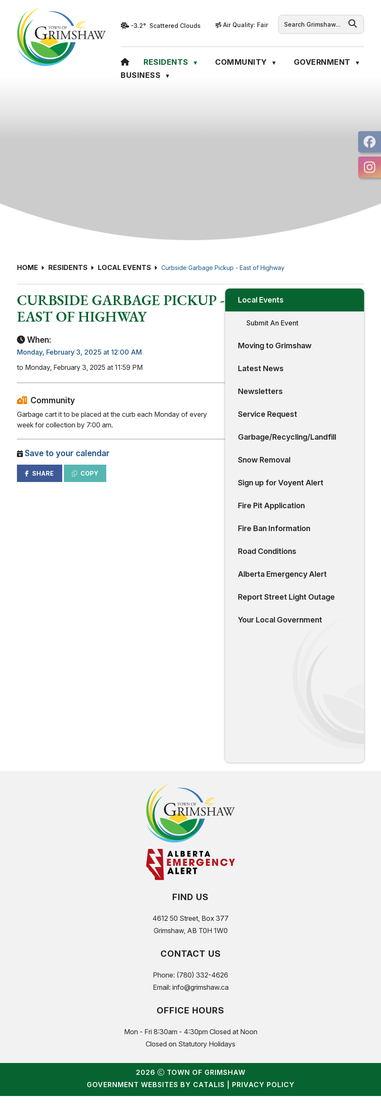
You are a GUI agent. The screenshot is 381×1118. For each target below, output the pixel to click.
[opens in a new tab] (369, 141)
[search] (312, 24)
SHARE (191, 498)
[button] (352, 23)
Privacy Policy (263, 1106)
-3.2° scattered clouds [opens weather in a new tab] (166, 25)
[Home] (125, 62)
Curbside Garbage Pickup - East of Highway (222, 267)
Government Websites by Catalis (156, 1106)
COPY (237, 498)
